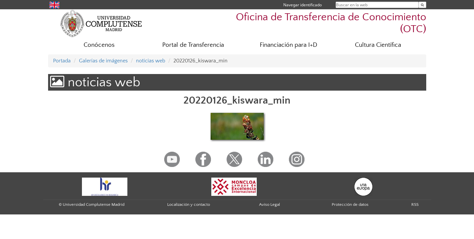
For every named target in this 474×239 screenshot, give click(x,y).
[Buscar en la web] (422, 5)
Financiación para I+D (288, 44)
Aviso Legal (269, 204)
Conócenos (99, 44)
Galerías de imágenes (103, 61)
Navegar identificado (302, 5)
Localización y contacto (188, 204)
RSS (415, 204)
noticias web (150, 61)
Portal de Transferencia (193, 44)
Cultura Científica (378, 44)
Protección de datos (350, 204)
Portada (62, 61)
